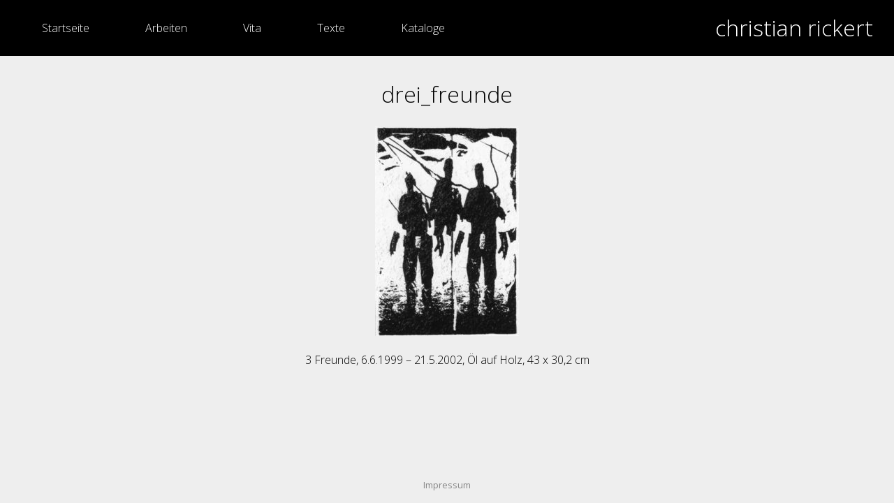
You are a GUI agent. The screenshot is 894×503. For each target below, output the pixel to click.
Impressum (447, 485)
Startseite (65, 28)
